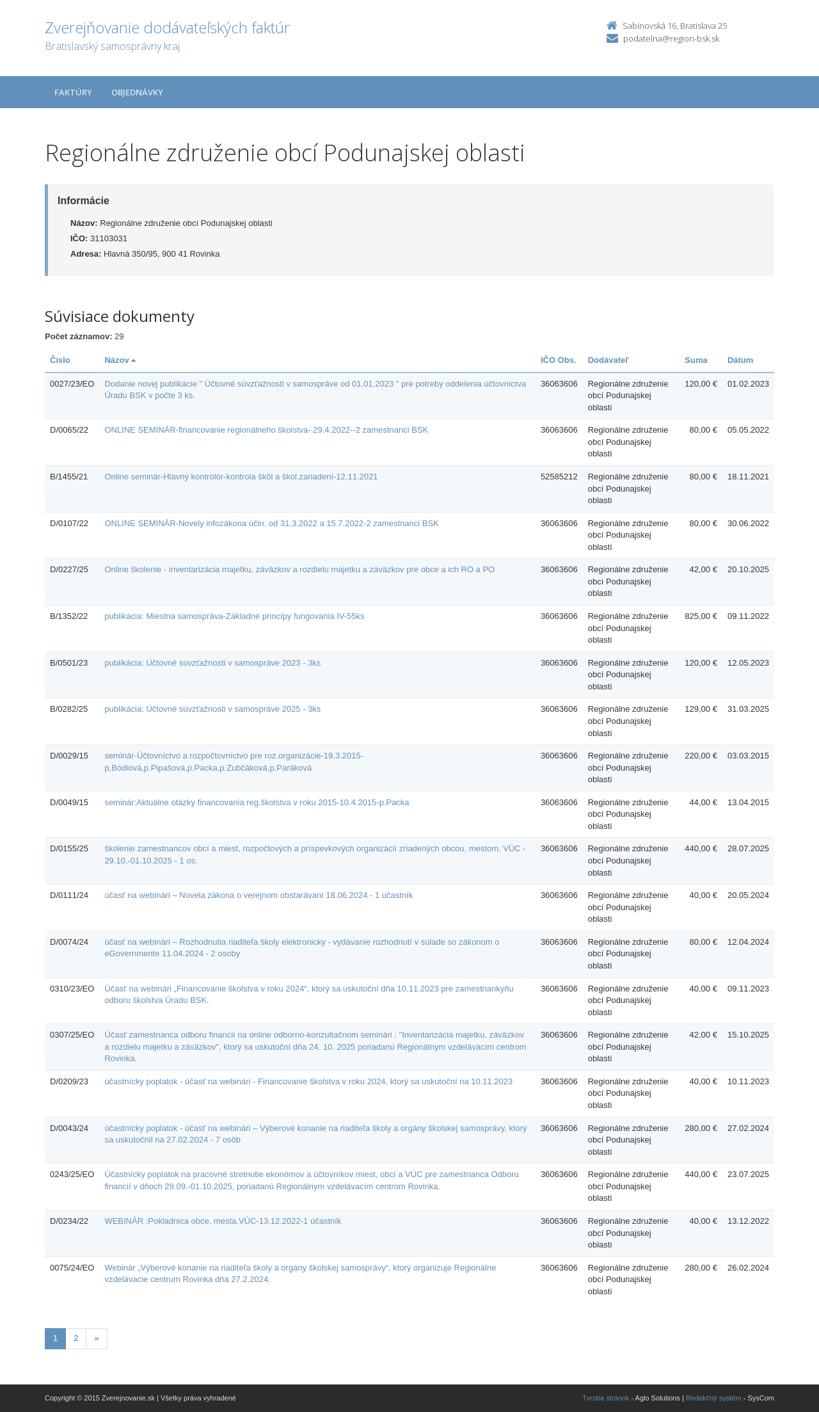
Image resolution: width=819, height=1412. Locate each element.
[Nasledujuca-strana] (96, 1338)
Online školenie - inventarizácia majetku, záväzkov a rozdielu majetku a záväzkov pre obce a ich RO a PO (299, 569)
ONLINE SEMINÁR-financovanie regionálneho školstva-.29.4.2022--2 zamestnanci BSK (266, 430)
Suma (696, 360)
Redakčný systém (714, 1398)
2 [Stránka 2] (76, 1338)
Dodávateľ (608, 360)
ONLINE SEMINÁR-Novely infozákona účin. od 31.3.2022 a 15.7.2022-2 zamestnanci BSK (271, 523)
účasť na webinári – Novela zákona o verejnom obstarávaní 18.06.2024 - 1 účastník (258, 895)
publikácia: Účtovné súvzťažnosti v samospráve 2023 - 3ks (212, 663)
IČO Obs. (558, 360)
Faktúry (73, 92)
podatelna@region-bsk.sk (671, 38)
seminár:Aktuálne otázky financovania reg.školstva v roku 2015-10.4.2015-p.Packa (256, 802)
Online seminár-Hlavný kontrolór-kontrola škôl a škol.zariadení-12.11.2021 (241, 476)
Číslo (60, 360)
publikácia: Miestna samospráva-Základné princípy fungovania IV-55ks (234, 616)
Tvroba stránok (605, 1398)
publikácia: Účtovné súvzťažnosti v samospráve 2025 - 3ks (212, 709)
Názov (120, 360)
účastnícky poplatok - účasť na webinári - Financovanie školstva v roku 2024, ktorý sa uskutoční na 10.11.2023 (308, 1081)
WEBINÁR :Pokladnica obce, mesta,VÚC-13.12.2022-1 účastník (222, 1221)
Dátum (740, 360)
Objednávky (137, 92)
